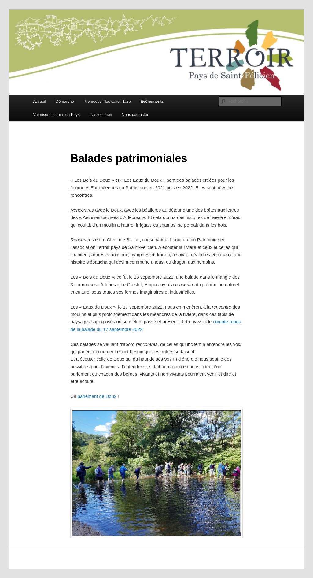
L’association (100, 114)
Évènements (152, 101)
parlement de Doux (97, 396)
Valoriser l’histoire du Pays (56, 114)
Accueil (39, 101)
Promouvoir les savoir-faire (107, 101)
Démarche (65, 101)
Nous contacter (135, 114)
